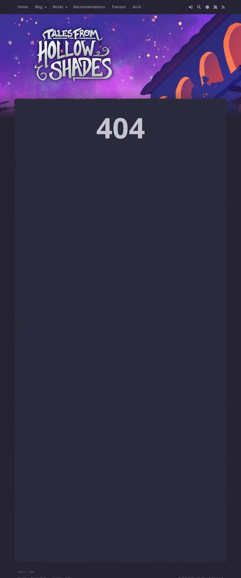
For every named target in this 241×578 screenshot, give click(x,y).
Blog (38, 6)
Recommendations (89, 6)
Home (23, 6)
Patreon (119, 6)
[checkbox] (207, 7)
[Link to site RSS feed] (223, 7)
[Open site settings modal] (215, 7)
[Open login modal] (191, 7)
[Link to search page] (199, 7)
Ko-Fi (137, 6)
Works (58, 6)
